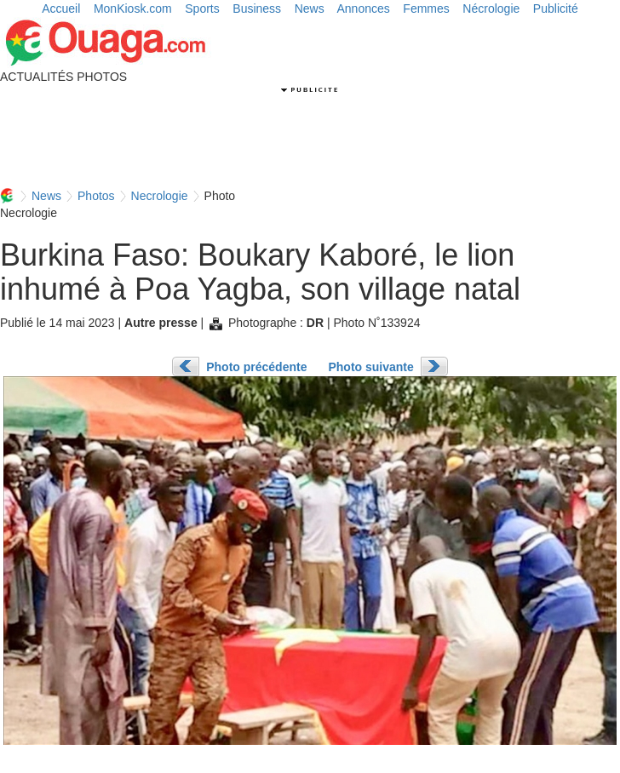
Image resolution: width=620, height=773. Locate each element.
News (309, 8)
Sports (202, 8)
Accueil (61, 8)
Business (256, 8)
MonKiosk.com (133, 8)
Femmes (426, 8)
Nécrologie (491, 8)
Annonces (363, 8)
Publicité (555, 8)
